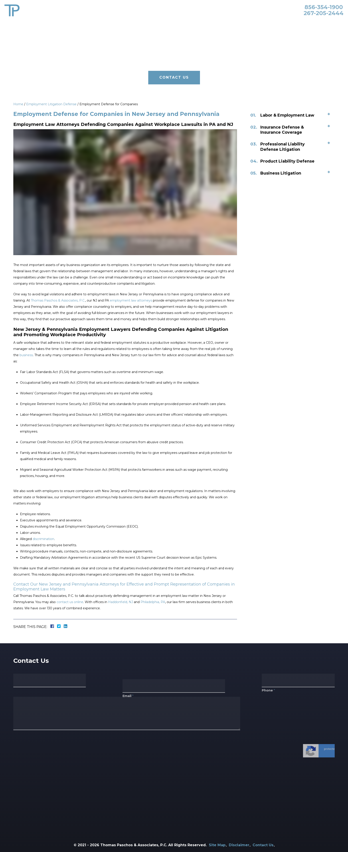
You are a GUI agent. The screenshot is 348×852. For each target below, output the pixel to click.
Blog (268, 22)
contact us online (70, 602)
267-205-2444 (324, 13)
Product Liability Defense (289, 161)
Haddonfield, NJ (120, 602)
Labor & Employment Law (289, 115)
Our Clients (208, 22)
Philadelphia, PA (152, 602)
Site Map (217, 845)
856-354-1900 (323, 7)
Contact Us (287, 22)
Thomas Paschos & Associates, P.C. (58, 300)
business (26, 355)
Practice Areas (179, 22)
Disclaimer (239, 845)
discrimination (43, 539)
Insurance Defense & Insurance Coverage (284, 130)
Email (128, 705)
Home (132, 22)
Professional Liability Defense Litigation (284, 147)
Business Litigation (282, 173)
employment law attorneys (131, 300)
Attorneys (151, 22)
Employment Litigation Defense (51, 104)
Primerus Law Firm (241, 22)
